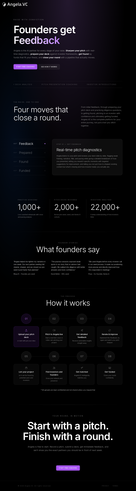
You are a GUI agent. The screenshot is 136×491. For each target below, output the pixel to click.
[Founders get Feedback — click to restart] (37, 40)
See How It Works (49, 67)
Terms (115, 486)
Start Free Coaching (25, 67)
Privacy (105, 486)
